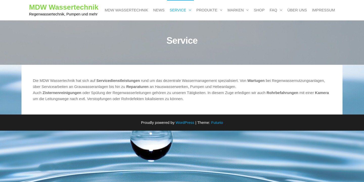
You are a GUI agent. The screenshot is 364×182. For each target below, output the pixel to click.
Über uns (297, 10)
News (159, 10)
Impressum (323, 10)
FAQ (273, 10)
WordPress (185, 122)
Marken (236, 10)
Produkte (206, 10)
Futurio (217, 122)
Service (178, 10)
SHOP (259, 10)
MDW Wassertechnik (63, 7)
